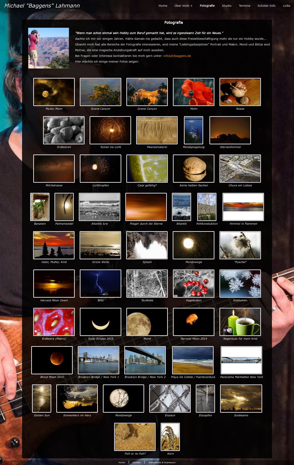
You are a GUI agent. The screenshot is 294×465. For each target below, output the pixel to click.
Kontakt (137, 462)
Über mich (182, 5)
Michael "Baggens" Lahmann (41, 5)
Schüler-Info (267, 5)
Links (286, 5)
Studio (227, 5)
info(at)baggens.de (177, 55)
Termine (244, 5)
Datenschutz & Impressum (162, 462)
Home (163, 5)
